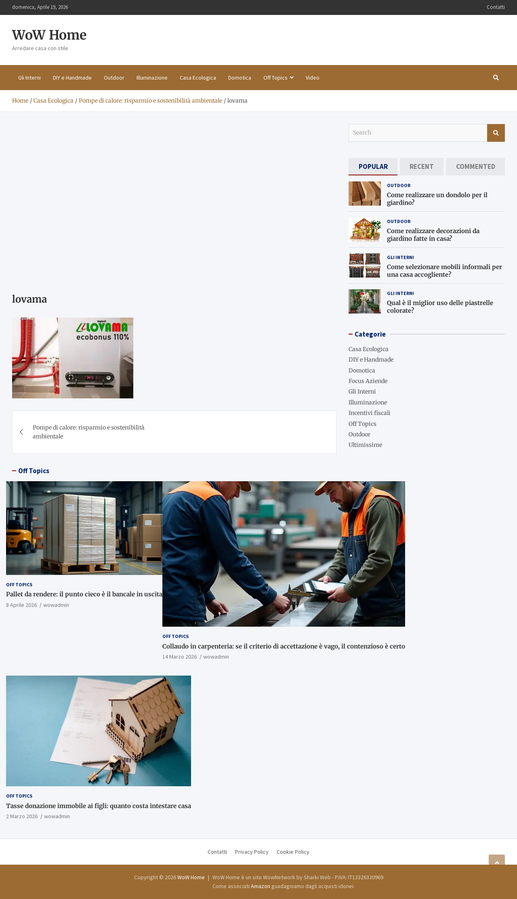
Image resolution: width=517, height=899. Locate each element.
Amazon (260, 886)
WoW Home (49, 35)
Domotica (239, 77)
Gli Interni (29, 77)
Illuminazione (152, 77)
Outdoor (114, 77)
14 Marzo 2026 (179, 656)
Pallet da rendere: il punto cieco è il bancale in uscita (84, 594)
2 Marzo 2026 (22, 816)
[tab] (373, 166)
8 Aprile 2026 (21, 604)
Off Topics (275, 77)
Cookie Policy (293, 851)
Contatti (496, 7)
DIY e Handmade (72, 77)
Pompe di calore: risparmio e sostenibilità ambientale (89, 432)
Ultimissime (365, 444)
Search (496, 133)
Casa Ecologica (198, 77)
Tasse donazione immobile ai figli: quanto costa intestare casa (98, 806)
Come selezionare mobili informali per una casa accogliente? (444, 271)
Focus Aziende (368, 381)
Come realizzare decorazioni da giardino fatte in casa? (433, 235)
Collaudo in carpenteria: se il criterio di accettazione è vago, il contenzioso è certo (283, 646)
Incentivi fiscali (370, 413)
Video (312, 77)
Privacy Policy (252, 851)
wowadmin (56, 604)
